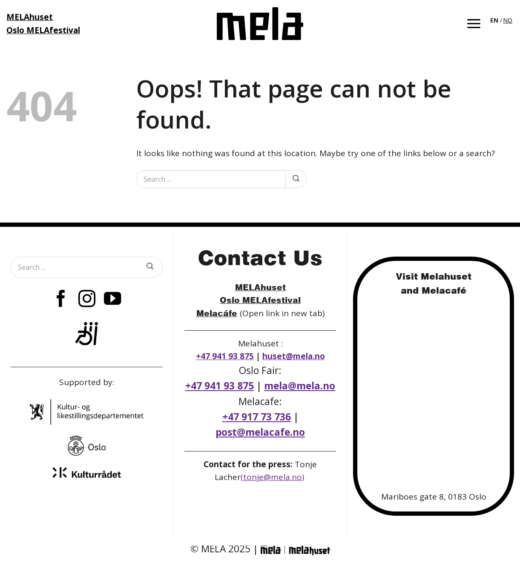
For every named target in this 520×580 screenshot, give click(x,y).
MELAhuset (260, 287)
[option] (508, 20)
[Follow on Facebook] (60, 300)
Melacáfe (216, 313)
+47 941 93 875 (225, 356)
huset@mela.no (293, 356)
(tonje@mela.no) (272, 477)
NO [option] (507, 20)
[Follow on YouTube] (112, 300)
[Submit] (295, 179)
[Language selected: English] (502, 19)
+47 (256, 416)
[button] (474, 23)
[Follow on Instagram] (86, 300)
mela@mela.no (299, 385)
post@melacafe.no (260, 432)
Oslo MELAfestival (260, 299)
